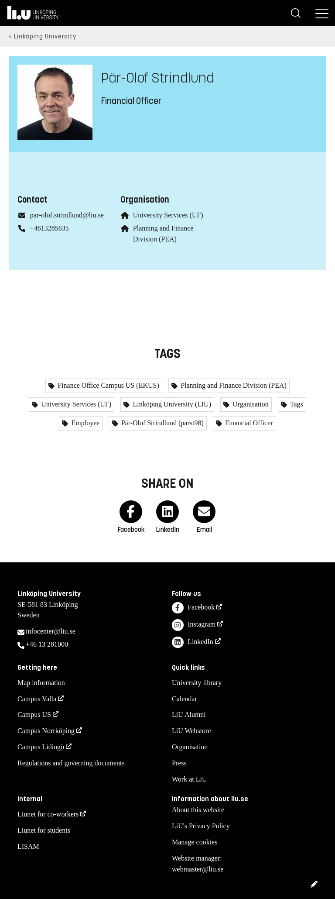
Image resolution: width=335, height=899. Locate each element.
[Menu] (322, 13)
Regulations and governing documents (71, 763)
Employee (84, 423)
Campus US (34, 714)
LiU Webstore (191, 730)
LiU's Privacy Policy (201, 826)
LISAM (28, 846)
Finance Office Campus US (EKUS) (107, 385)
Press (179, 763)
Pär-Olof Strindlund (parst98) (162, 423)
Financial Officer (248, 423)
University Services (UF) (168, 215)
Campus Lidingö (40, 747)
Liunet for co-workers (48, 814)
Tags (295, 404)
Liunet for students (43, 830)
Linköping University (45, 36)
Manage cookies (194, 842)
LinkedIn (192, 642)
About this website (198, 809)
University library (197, 682)
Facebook (193, 608)
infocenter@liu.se (50, 631)
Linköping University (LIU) (171, 404)
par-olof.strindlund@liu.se (67, 215)
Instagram (193, 625)
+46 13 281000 (47, 644)
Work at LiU (189, 779)
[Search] (296, 13)
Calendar (184, 699)
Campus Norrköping (46, 730)
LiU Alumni (189, 714)
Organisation (249, 404)
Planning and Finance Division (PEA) (233, 385)
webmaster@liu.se (197, 869)
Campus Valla (36, 699)
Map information (41, 682)
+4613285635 (49, 228)
